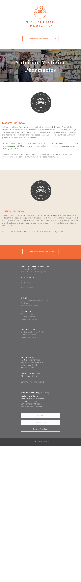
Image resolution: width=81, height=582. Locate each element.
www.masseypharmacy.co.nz (32, 382)
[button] (40, 38)
